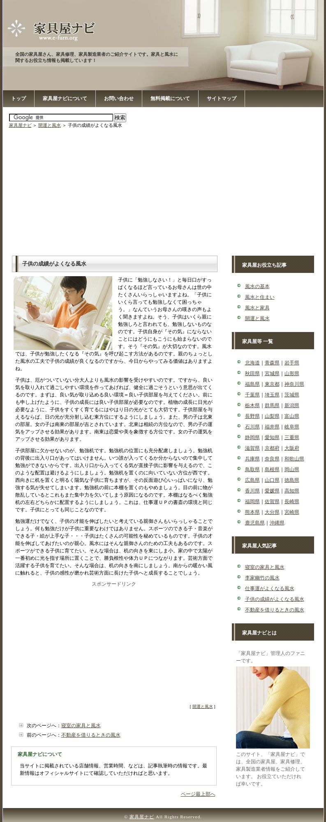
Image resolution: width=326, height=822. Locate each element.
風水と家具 (257, 308)
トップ (18, 98)
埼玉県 (272, 395)
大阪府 (291, 448)
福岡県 (252, 501)
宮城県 (272, 373)
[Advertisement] (164, 190)
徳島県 (291, 480)
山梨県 (272, 416)
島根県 (272, 469)
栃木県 (252, 405)
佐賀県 (272, 501)
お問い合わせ (119, 98)
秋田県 (252, 373)
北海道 (252, 363)
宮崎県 (291, 512)
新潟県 (291, 405)
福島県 (252, 384)
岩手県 (291, 363)
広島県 (252, 480)
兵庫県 (252, 459)
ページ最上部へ (198, 794)
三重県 (291, 437)
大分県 (272, 512)
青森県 (272, 363)
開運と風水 (49, 125)
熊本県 (252, 512)
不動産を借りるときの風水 (90, 735)
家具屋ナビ (20, 125)
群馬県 (272, 405)
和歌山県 (294, 459)
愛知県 (272, 437)
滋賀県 (252, 448)
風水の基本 (257, 286)
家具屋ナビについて (65, 98)
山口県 (272, 480)
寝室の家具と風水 (81, 725)
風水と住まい (260, 297)
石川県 (252, 427)
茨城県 (291, 395)
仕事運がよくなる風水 (269, 588)
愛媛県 (272, 491)
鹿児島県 (255, 523)
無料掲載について (170, 98)
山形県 (291, 373)
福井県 (272, 427)
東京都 (272, 384)
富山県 (291, 416)
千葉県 (252, 395)
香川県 (252, 491)
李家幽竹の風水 (262, 578)
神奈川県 (294, 384)
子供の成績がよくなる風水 (274, 599)
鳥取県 (252, 469)
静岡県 (252, 437)
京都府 (272, 448)
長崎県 (291, 501)
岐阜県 (291, 427)
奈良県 (272, 459)
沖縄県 (277, 523)
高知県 (291, 491)
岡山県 (291, 469)
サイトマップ (221, 98)
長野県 (252, 416)
